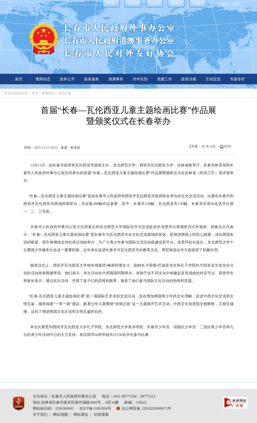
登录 (224, 4)
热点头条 (64, 93)
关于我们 (40, 414)
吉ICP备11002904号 (95, 408)
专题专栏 (237, 79)
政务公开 (67, 79)
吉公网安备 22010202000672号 (146, 408)
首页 (18, 79)
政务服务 (91, 79)
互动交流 (213, 79)
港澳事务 (115, 79)
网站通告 (80, 414)
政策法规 (188, 79)
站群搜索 (101, 414)
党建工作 (164, 79)
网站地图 (60, 414)
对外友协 (140, 79)
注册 (234, 4)
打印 (227, 146)
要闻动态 (43, 79)
